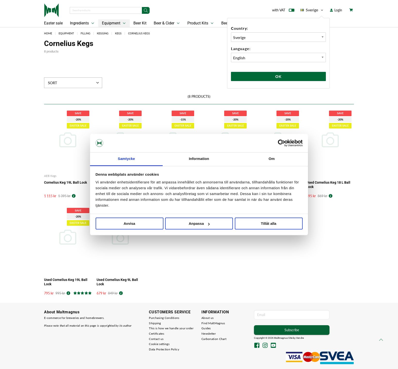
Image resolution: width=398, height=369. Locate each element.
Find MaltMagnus (213, 323)
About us (207, 318)
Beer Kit (139, 23)
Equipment (114, 23)
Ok (278, 76)
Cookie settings (159, 344)
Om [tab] (271, 159)
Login (336, 10)
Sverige (312, 10)
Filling (85, 33)
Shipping (155, 323)
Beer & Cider (167, 23)
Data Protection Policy (164, 349)
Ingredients (82, 23)
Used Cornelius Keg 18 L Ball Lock (328, 185)
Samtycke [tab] (126, 159)
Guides (206, 328)
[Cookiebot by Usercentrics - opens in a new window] (281, 143)
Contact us (156, 339)
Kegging (102, 33)
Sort (74, 82)
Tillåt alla (268, 224)
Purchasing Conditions (164, 318)
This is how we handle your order (171, 328)
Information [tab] (199, 159)
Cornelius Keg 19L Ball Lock (65, 182)
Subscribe (291, 330)
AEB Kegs (50, 176)
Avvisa (129, 224)
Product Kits (200, 23)
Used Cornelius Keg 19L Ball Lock (65, 282)
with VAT (283, 11)
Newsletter (208, 333)
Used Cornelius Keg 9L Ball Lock (117, 282)
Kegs (118, 33)
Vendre (300, 338)
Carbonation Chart (213, 339)
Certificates (156, 333)
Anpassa (199, 224)
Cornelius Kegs (139, 33)
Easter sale (53, 23)
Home (48, 33)
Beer (225, 23)
